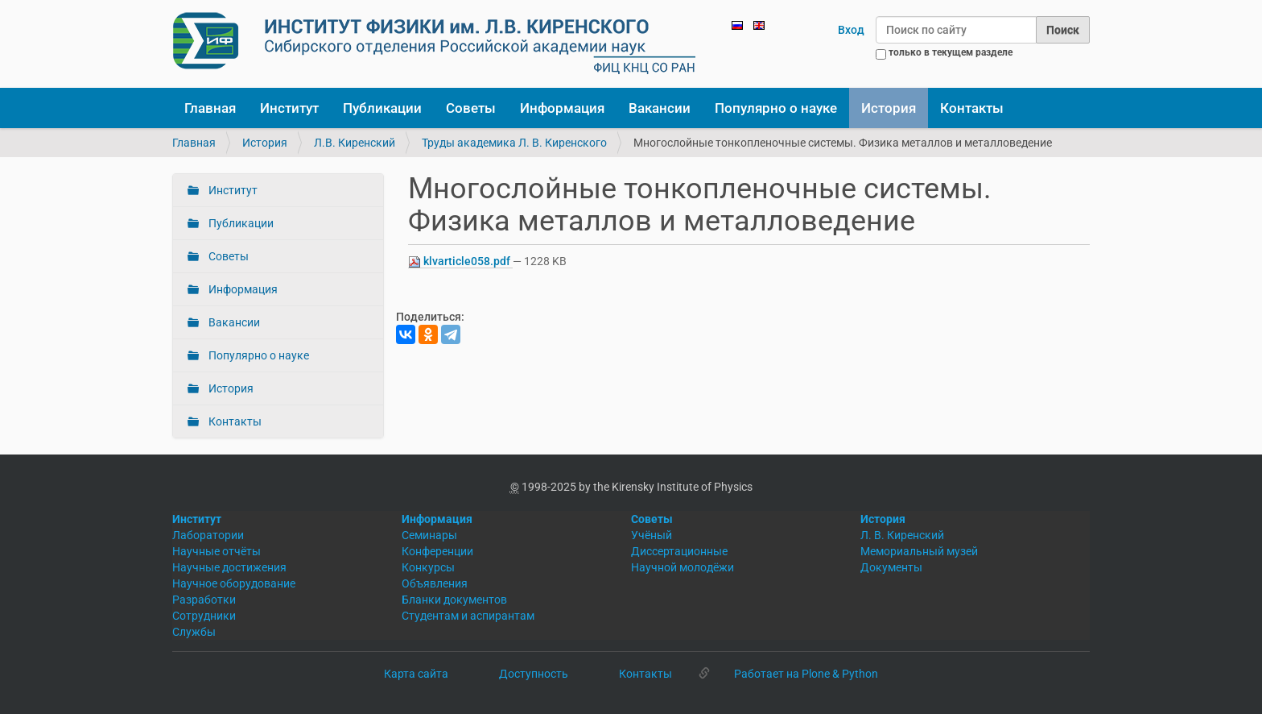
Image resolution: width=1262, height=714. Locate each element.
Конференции (437, 551)
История (888, 108)
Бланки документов (454, 599)
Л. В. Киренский (902, 535)
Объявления (435, 583)
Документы (891, 567)
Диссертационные (679, 551)
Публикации (382, 108)
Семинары (429, 535)
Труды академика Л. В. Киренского (514, 142)
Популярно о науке (776, 108)
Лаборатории (208, 535)
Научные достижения (229, 567)
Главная (210, 108)
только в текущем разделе (950, 52)
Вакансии (660, 108)
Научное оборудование (233, 583)
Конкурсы (428, 567)
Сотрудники (204, 615)
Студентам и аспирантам (468, 615)
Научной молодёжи (682, 567)
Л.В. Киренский (354, 142)
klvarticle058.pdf (460, 261)
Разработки (204, 599)
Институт (289, 108)
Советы (471, 108)
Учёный (651, 535)
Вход (851, 29)
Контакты (972, 108)
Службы (194, 631)
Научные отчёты (216, 551)
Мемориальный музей (919, 551)
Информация (562, 108)
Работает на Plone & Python (806, 673)
